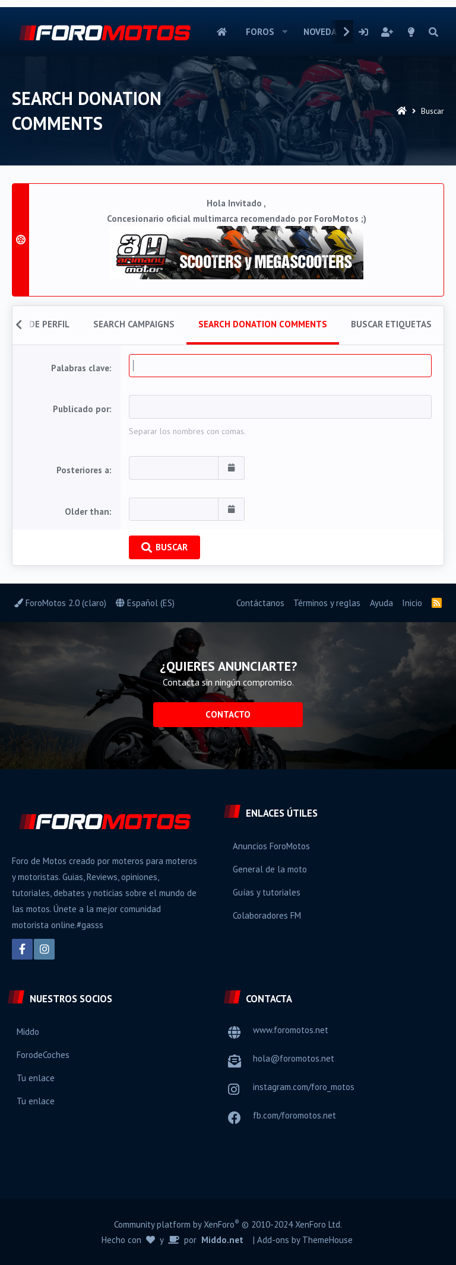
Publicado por (81, 409)
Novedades (328, 31)
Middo (28, 1031)
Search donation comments (262, 324)
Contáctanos (260, 602)
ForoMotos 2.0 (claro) (60, 602)
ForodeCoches (43, 1054)
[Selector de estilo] (411, 32)
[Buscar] (433, 32)
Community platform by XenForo (228, 1224)
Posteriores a (82, 470)
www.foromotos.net (290, 1029)
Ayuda (381, 602)
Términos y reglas (326, 602)
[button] (285, 32)
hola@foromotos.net (293, 1058)
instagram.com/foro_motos (303, 1086)
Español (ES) (145, 602)
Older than (87, 511)
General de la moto (270, 869)
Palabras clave (80, 368)
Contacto (228, 714)
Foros (260, 31)
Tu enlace (36, 1078)
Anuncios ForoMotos (271, 846)
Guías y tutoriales (266, 892)
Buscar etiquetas (391, 324)
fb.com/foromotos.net (294, 1115)
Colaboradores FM (267, 915)
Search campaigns (134, 324)
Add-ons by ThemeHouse (305, 1239)
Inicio (222, 32)
